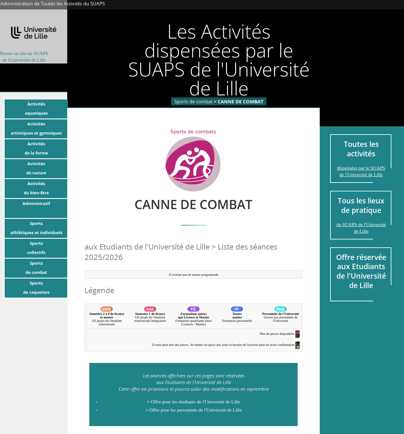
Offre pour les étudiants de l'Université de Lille (193, 401)
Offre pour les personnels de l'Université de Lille (194, 410)
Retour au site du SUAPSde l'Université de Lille (24, 57)
